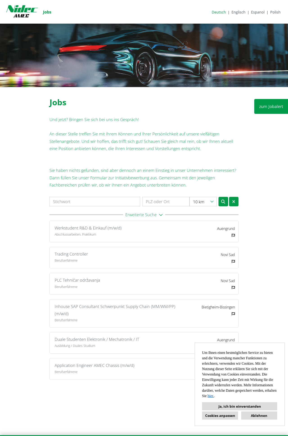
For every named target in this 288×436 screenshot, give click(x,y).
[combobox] (203, 201)
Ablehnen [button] (259, 415)
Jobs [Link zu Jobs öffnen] (47, 12)
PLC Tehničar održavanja (77, 280)
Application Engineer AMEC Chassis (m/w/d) (94, 365)
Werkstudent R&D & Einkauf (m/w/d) (88, 228)
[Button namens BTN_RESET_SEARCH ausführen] (234, 201)
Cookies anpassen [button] (220, 415)
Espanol (258, 12)
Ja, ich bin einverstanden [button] (239, 406)
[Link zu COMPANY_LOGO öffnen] (22, 12)
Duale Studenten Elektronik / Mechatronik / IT (97, 339)
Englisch (238, 12)
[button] (144, 214)
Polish (275, 12)
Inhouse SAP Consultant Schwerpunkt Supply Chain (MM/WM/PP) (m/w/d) (115, 310)
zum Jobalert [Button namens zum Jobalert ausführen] (271, 106)
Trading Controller (71, 254)
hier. (210, 396)
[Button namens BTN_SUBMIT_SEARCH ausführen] (223, 201)
